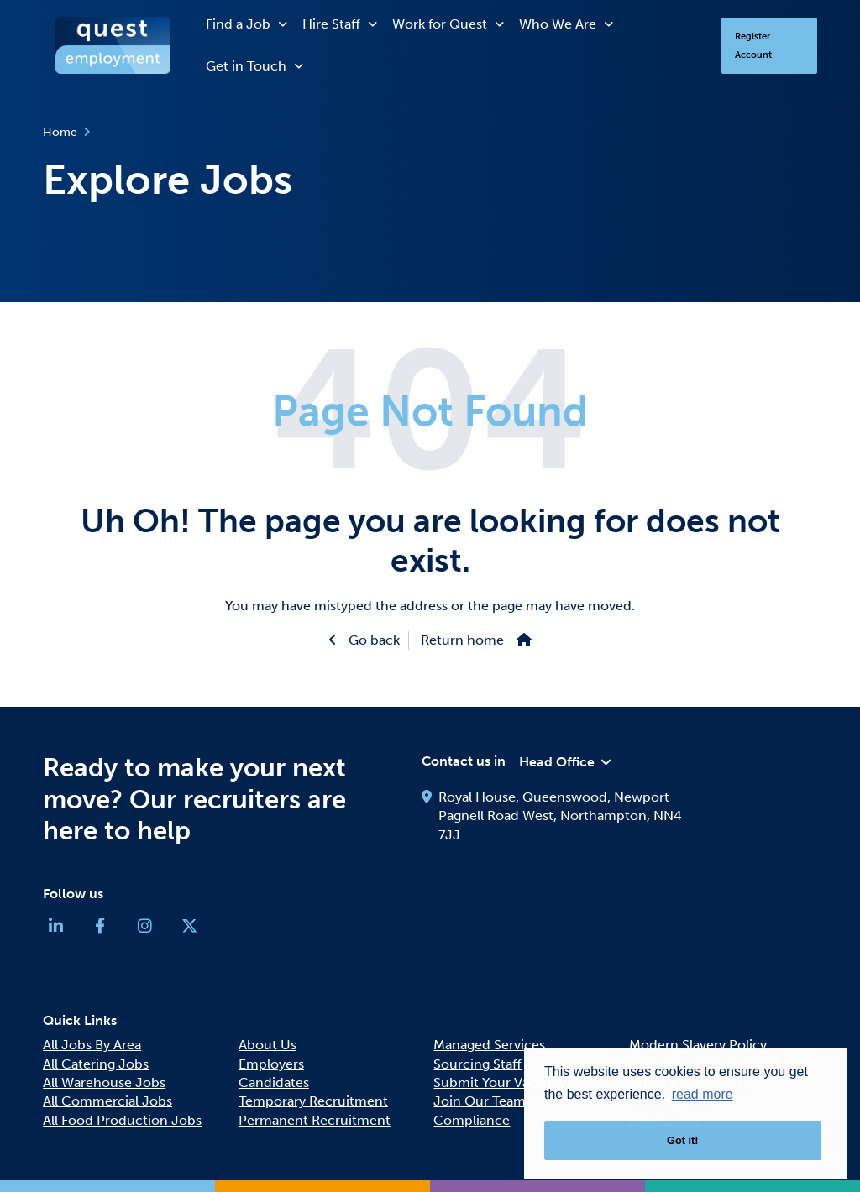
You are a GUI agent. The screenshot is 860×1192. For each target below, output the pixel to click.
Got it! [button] (683, 1140)
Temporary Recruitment (313, 1101)
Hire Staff (331, 24)
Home (60, 132)
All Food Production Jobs (122, 1120)
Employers (271, 1064)
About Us (267, 1045)
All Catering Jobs (96, 1064)
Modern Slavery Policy (698, 1045)
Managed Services (489, 1045)
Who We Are (557, 24)
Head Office (557, 762)
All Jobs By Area (92, 1045)
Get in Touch (246, 66)
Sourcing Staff (477, 1064)
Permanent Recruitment (315, 1120)
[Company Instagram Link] (144, 929)
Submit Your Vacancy (499, 1082)
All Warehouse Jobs (104, 1082)
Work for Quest (439, 24)
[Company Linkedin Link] (55, 929)
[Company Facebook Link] (100, 929)
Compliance (471, 1120)
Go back (372, 640)
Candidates (274, 1082)
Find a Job (238, 24)
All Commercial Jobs (107, 1101)
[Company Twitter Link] (189, 929)
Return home (462, 640)
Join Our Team (479, 1101)
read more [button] (702, 1094)
